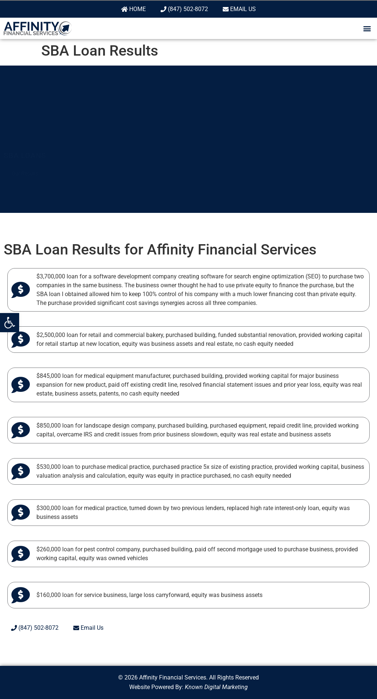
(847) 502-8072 (184, 9)
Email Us (239, 9)
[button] (9, 322)
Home (133, 9)
